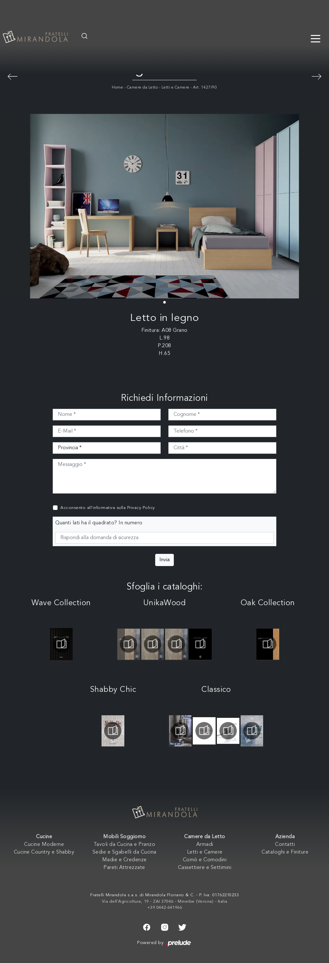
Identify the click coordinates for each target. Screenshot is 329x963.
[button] (164, 302)
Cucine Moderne (44, 844)
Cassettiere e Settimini (205, 867)
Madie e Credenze (124, 860)
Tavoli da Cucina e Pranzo (124, 844)
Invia (164, 560)
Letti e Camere (176, 88)
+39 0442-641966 (164, 908)
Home (117, 88)
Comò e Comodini (205, 860)
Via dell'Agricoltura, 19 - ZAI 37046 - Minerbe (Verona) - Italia (164, 901)
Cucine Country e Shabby (44, 852)
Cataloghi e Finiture (285, 852)
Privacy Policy (141, 508)
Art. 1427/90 (205, 88)
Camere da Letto (142, 88)
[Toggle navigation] (315, 38)
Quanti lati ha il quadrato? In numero (99, 523)
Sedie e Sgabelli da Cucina (124, 852)
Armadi (204, 844)
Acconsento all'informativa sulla (107, 508)
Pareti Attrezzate (124, 867)
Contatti (285, 844)
